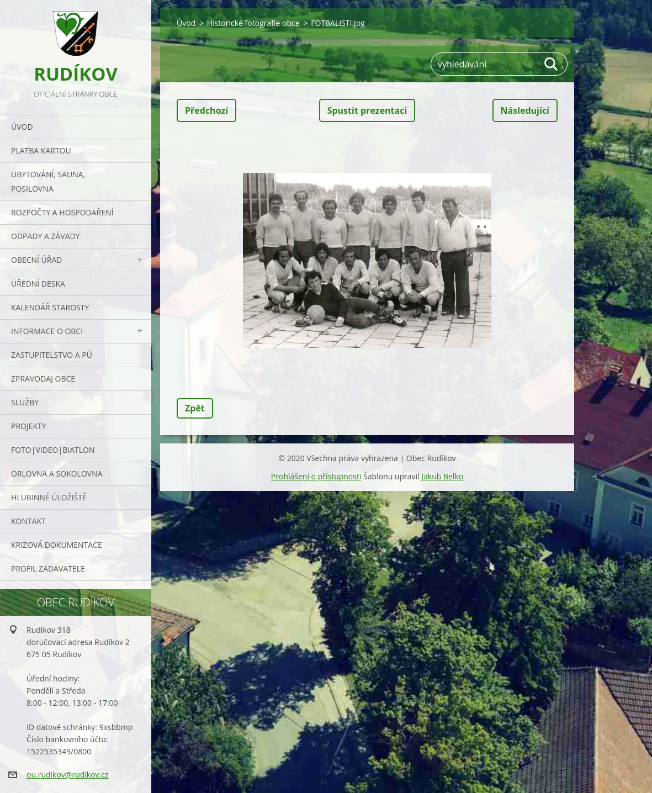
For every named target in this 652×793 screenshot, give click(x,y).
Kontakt (28, 521)
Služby (25, 402)
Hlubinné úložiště (49, 497)
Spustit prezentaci (367, 110)
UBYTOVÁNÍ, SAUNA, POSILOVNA (48, 181)
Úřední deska (38, 283)
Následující (525, 110)
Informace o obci (47, 331)
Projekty (28, 426)
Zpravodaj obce (43, 378)
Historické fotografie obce (253, 23)
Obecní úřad (36, 260)
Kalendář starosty (50, 307)
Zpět (195, 408)
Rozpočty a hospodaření (62, 212)
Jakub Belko (442, 476)
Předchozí (206, 110)
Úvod (22, 126)
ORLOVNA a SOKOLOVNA (57, 473)
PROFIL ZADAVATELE (48, 568)
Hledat (551, 64)
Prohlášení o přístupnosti (316, 476)
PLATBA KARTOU (41, 150)
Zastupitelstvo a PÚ (51, 355)
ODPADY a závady (45, 236)
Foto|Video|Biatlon (52, 450)
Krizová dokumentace (56, 545)
